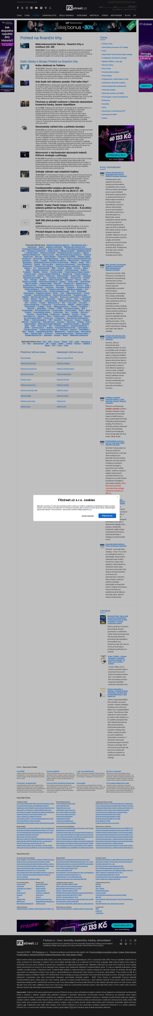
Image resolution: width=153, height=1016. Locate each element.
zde (90, 509)
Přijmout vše (107, 516)
